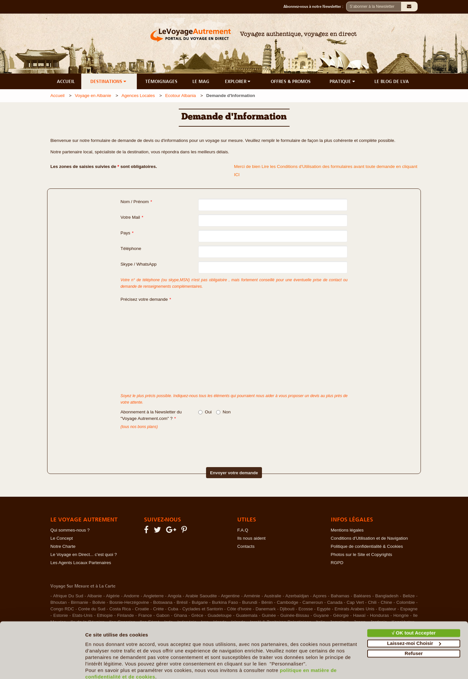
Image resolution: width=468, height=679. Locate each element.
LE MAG (200, 81)
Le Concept (61, 538)
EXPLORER (238, 81)
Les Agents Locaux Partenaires (80, 562)
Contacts (245, 546)
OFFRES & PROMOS (291, 81)
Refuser (414, 625)
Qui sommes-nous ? (70, 530)
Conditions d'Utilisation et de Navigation (369, 538)
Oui (205, 411)
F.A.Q (242, 530)
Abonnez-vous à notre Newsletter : (314, 6)
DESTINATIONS (108, 81)
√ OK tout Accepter (414, 605)
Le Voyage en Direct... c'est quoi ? (83, 554)
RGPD (337, 562)
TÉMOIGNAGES (161, 81)
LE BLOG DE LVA (391, 81)
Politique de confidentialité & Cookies (367, 546)
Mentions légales (347, 530)
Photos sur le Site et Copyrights (361, 554)
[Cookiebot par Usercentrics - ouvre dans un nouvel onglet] (42, 666)
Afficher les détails (107, 666)
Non (223, 411)
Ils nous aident (251, 538)
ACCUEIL (66, 81)
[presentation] (223, 443)
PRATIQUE (343, 81)
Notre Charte (62, 546)
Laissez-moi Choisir (414, 615)
